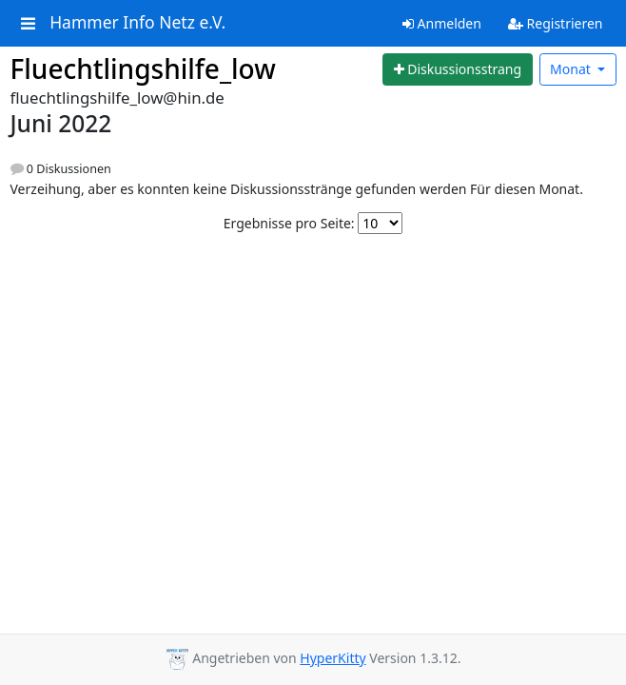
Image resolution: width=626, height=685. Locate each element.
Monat (572, 69)
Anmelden (441, 23)
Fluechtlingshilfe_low (143, 68)
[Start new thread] (457, 69)
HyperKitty (332, 658)
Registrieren (555, 23)
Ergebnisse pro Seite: (289, 223)
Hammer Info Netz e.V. (137, 22)
